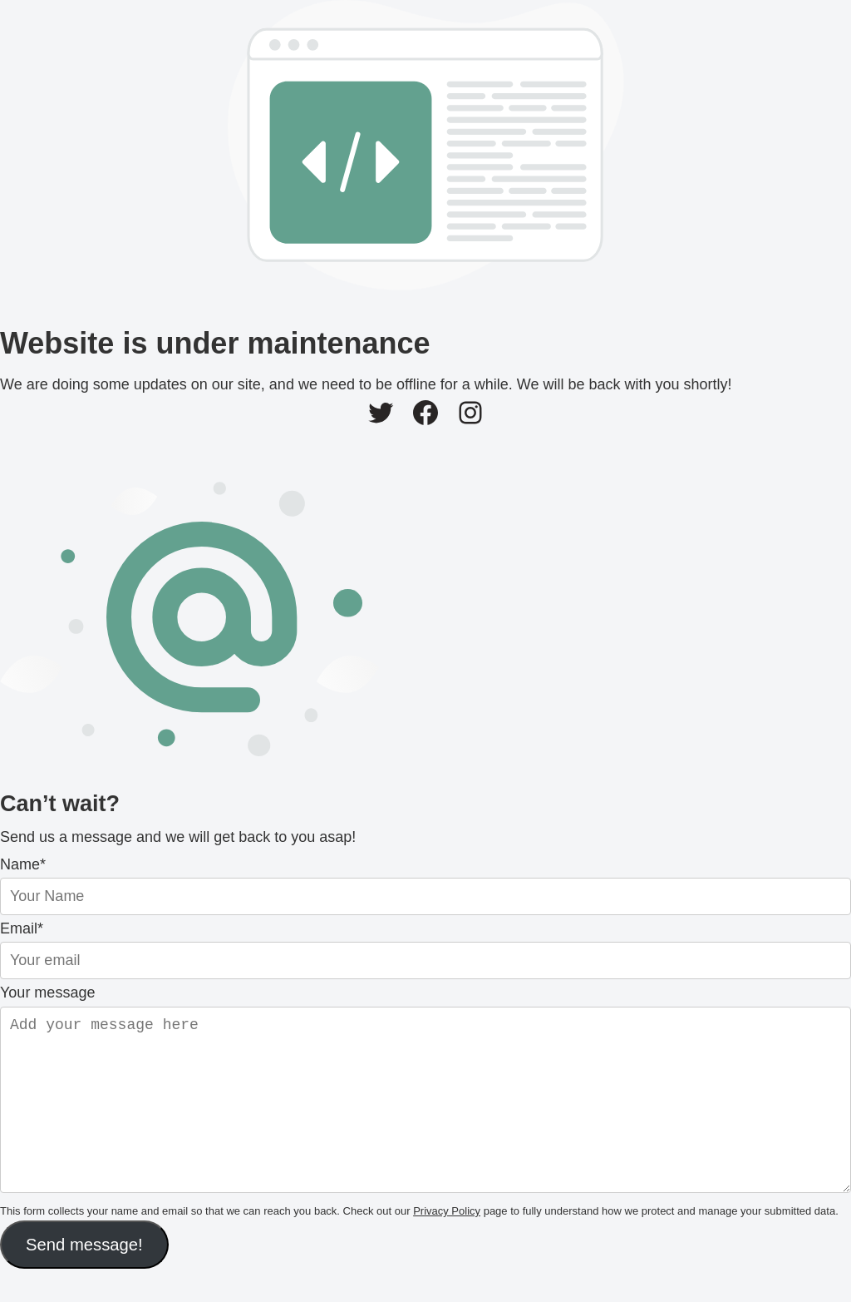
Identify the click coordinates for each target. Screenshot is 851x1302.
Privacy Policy (446, 1244)
